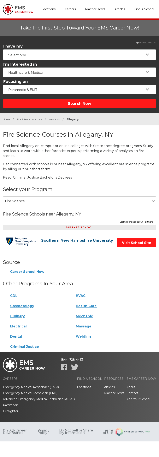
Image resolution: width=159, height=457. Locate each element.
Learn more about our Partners (136, 222)
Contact (132, 393)
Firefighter (10, 411)
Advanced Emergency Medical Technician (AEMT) (39, 399)
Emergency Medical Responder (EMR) (31, 387)
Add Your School (138, 399)
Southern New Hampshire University (77, 240)
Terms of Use (108, 431)
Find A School (144, 9)
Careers (70, 9)
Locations (48, 9)
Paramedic (10, 405)
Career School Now (27, 272)
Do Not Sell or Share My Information (76, 431)
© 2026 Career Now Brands (15, 431)
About (130, 387)
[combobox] (79, 55)
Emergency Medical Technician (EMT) (30, 393)
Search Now (79, 103)
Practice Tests (95, 9)
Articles (119, 9)
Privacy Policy (43, 431)
